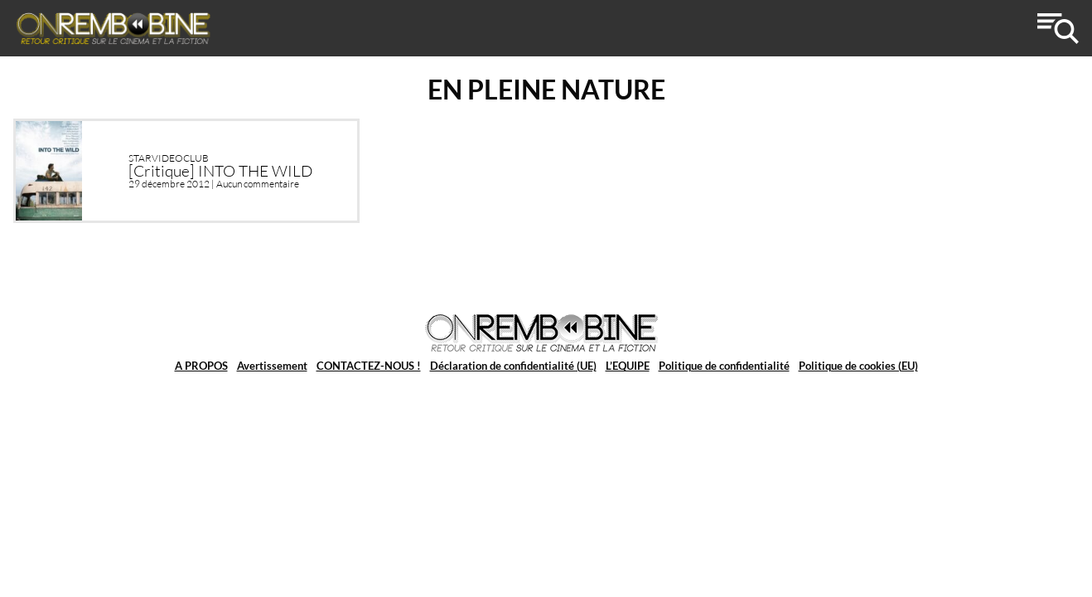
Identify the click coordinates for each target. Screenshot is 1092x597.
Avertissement (272, 365)
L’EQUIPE (628, 365)
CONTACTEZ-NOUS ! (368, 365)
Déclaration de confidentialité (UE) (513, 365)
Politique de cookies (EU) (858, 365)
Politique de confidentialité (724, 365)
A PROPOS (201, 365)
